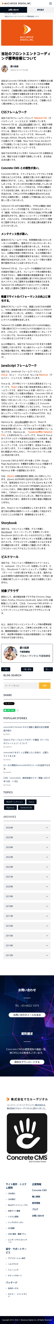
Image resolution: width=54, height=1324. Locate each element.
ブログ (14, 13)
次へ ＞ (48, 669)
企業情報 (36, 1184)
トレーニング (13, 1270)
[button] (50, 3)
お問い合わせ (13, 10)
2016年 (9, 926)
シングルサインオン (16, 1222)
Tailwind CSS (26, 807)
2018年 (9, 906)
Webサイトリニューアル (18, 1205)
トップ (7, 13)
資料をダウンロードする (27, 1062)
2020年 (9, 887)
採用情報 (36, 1203)
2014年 (9, 946)
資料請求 (40, 10)
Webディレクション (14, 802)
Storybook (6, 532)
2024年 (9, 847)
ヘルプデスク (13, 1264)
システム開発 (13, 1217)
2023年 (9, 857)
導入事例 (36, 1197)
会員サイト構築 (14, 1211)
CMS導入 (11, 1193)
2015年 (9, 936)
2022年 (9, 867)
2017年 (9, 916)
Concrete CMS (39, 1190)
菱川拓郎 (24, 648)
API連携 (11, 1228)
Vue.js (31, 802)
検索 (45, 685)
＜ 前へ (5, 669)
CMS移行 (11, 1199)
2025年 (9, 837)
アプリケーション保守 (16, 1258)
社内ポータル (13, 1288)
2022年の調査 (25, 125)
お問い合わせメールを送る (27, 1015)
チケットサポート (15, 1275)
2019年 (9, 896)
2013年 (9, 955)
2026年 (9, 828)
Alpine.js (10, 807)
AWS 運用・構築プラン (17, 1234)
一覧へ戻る (27, 669)
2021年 (9, 877)
